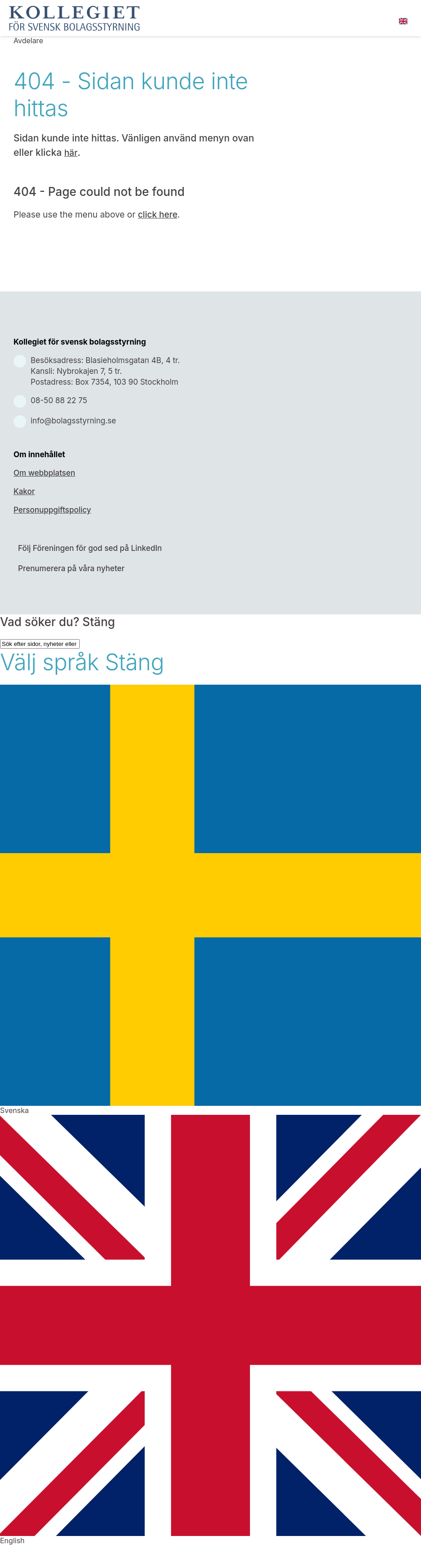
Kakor (24, 491)
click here (157, 214)
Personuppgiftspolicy (52, 509)
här (71, 153)
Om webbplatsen (44, 472)
